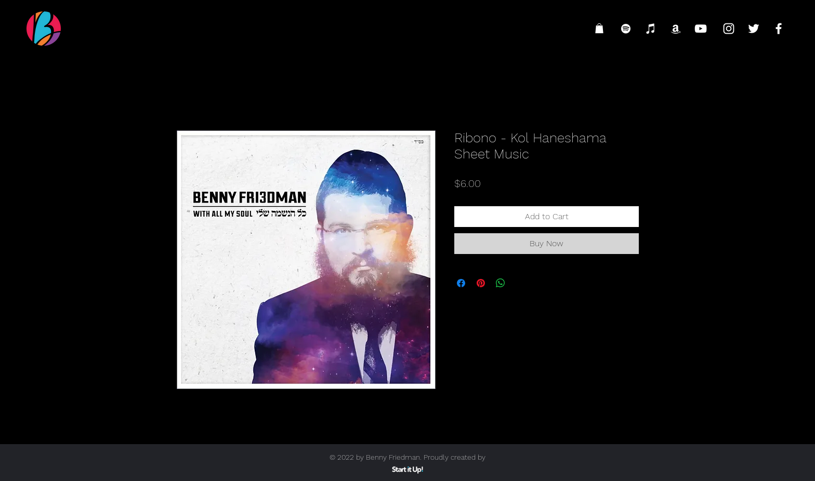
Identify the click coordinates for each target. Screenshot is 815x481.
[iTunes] (650, 28)
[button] (599, 28)
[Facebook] (778, 28)
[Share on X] (520, 283)
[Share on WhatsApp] (500, 283)
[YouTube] (700, 28)
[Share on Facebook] (461, 283)
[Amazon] (675, 28)
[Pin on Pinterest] (481, 283)
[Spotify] (626, 28)
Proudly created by (454, 457)
